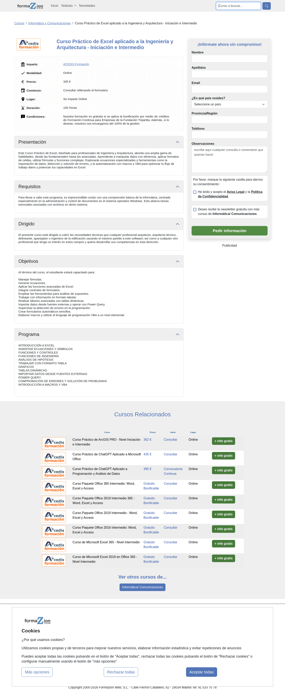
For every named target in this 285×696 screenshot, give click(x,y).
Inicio (54, 5)
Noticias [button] (67, 5)
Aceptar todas (201, 672)
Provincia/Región (205, 113)
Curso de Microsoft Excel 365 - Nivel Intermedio (106, 542)
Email (196, 83)
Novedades (87, 5)
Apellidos (199, 67)
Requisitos (29, 186)
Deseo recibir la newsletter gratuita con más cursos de (228, 211)
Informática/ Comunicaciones (142, 587)
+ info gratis (224, 441)
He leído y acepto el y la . (230, 194)
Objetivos (28, 261)
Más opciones (37, 672)
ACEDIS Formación (76, 64)
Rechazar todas (121, 672)
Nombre (197, 52)
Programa (28, 334)
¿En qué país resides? (208, 98)
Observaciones (203, 143)
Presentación (32, 142)
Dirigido (26, 223)
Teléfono (198, 128)
